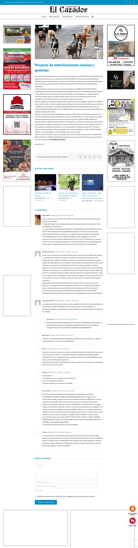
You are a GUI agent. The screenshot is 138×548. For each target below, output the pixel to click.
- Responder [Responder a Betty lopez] (69, 335)
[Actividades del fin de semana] (45, 175)
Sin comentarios (42, 199)
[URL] (65, 490)
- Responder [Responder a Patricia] (67, 372)
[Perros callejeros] (69, 42)
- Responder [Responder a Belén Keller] (70, 215)
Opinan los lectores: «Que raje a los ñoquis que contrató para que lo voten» (92, 195)
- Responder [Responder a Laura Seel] (73, 319)
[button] (92, 16)
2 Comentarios (98, 201)
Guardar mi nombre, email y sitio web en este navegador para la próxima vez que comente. (66, 496)
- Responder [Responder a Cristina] (67, 432)
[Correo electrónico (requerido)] (65, 486)
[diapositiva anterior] (6, 69)
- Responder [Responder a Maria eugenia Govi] (74, 252)
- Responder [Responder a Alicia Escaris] (70, 391)
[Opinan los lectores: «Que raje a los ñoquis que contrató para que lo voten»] (92, 175)
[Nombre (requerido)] (65, 481)
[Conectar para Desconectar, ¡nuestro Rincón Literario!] (69, 175)
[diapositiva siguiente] (27, 69)
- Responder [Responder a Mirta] (66, 349)
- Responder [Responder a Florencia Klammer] (74, 301)
